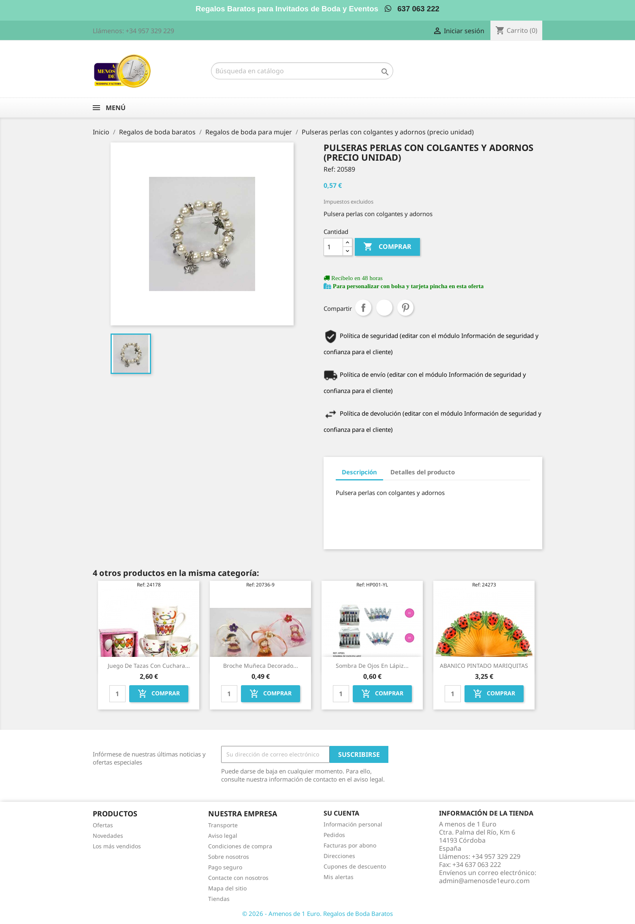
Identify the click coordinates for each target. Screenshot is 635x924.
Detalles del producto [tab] (422, 472)
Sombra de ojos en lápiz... (372, 665)
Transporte (223, 825)
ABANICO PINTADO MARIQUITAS (484, 665)
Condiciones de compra (240, 846)
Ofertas (103, 825)
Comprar (387, 247)
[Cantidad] (333, 247)
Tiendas (219, 899)
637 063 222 (412, 8)
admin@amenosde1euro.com (484, 880)
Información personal (353, 824)
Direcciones (339, 856)
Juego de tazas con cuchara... (149, 665)
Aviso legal (222, 835)
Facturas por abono (350, 845)
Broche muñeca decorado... (260, 665)
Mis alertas (339, 877)
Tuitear (384, 308)
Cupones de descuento (355, 866)
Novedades (108, 835)
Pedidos (334, 835)
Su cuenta (341, 813)
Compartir (363, 308)
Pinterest (405, 308)
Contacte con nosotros (238, 878)
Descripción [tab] (359, 472)
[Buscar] (302, 70)
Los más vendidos (117, 846)
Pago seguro (225, 867)
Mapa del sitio (227, 888)
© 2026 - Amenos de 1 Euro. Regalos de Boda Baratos (317, 913)
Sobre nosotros (228, 856)
